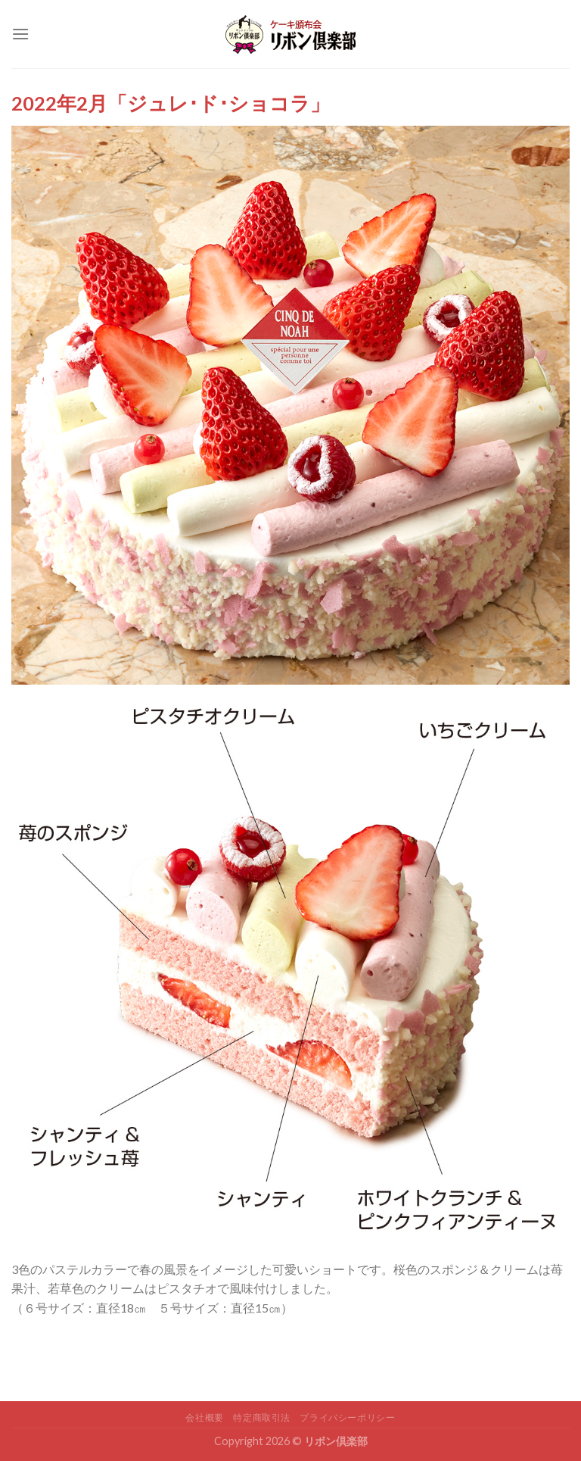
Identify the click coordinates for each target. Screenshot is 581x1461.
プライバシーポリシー (347, 1417)
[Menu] (20, 33)
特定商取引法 (261, 1417)
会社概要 (204, 1417)
